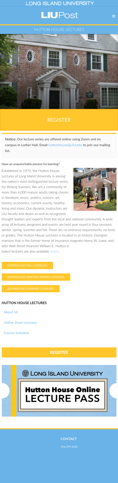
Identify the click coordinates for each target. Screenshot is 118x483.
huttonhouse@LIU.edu (65, 145)
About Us (11, 312)
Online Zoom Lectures (20, 322)
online (54, 251)
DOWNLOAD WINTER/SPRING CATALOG (36, 277)
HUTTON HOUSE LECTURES (24, 303)
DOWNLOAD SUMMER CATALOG (31, 288)
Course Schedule (16, 333)
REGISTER (59, 120)
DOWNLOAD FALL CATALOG (27, 265)
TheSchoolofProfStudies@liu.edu (79, 452)
